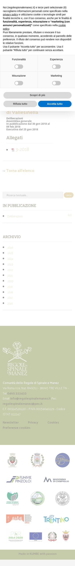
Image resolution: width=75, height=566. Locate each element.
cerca (68, 195)
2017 (10, 297)
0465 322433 (17, 393)
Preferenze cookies (16, 427)
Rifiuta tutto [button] (20, 103)
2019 (10, 286)
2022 (10, 269)
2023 (10, 264)
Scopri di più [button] (37, 95)
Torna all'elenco (20, 170)
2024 (10, 258)
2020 (10, 280)
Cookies (53, 422)
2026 (10, 247)
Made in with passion (38, 553)
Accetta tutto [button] (55, 103)
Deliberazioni (15, 216)
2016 (10, 303)
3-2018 (20, 149)
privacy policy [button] (10, 14)
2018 (10, 292)
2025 (10, 253)
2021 (10, 275)
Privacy (33, 422)
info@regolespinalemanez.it (30, 398)
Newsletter (11, 422)
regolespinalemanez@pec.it (23, 403)
